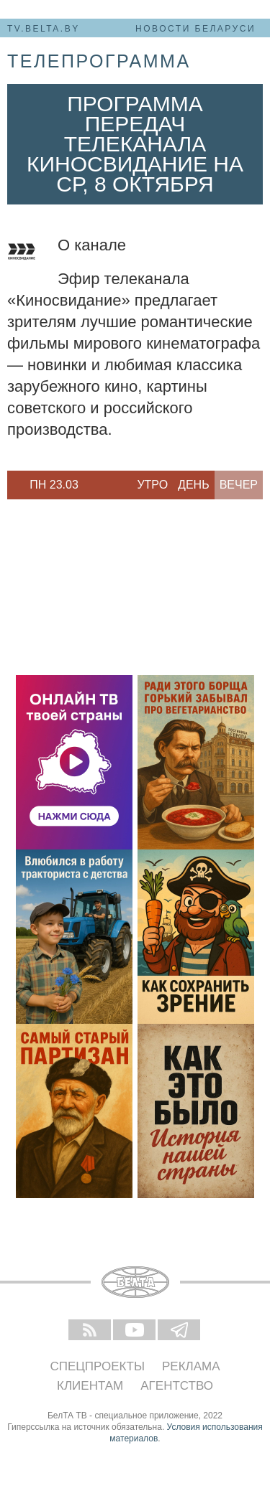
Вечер (239, 485)
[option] (54, 485)
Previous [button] (14, 485)
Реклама (191, 1366)
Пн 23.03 (54, 485)
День (194, 485)
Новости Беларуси (195, 29)
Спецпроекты (97, 1366)
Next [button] (93, 485)
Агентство (176, 1386)
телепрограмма (99, 61)
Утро (152, 485)
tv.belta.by (43, 29)
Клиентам (90, 1386)
